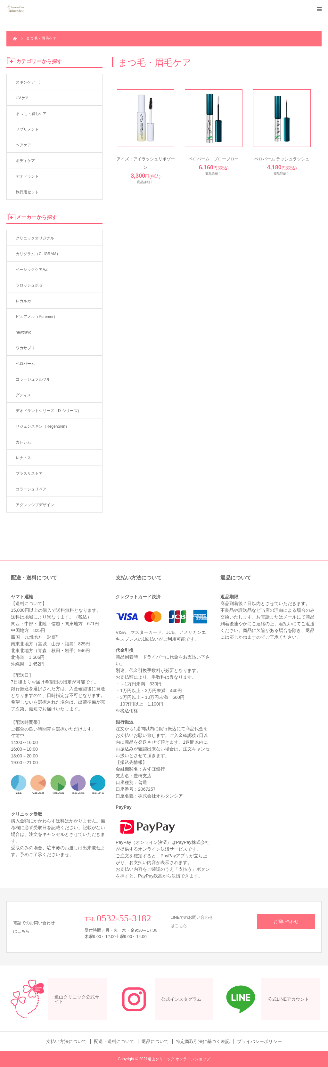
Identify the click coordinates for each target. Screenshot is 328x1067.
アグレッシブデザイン (35, 505)
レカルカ (23, 301)
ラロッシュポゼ (29, 285)
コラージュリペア (31, 489)
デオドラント (27, 176)
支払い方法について (66, 1041)
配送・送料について (114, 1041)
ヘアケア (23, 145)
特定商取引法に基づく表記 (203, 1041)
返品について (155, 1041)
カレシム (23, 442)
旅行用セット (27, 192)
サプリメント (27, 129)
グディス (23, 395)
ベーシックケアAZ (31, 269)
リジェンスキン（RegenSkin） (42, 426)
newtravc (23, 332)
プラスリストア (29, 473)
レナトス (23, 458)
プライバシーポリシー (259, 1041)
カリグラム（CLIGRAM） (38, 254)
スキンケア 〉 (29, 82)
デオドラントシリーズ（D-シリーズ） (48, 410)
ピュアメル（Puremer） (36, 316)
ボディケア (25, 160)
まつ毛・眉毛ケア (31, 113)
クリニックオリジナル (35, 238)
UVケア (22, 98)
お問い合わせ (286, 921)
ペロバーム (25, 363)
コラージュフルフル (33, 379)
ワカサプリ (25, 348)
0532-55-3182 (124, 918)
